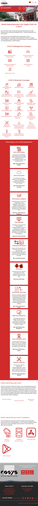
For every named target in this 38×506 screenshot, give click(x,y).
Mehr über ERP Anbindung (19, 258)
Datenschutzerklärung (33, 503)
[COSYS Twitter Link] (28, 498)
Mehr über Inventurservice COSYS (19, 307)
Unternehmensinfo (9, 489)
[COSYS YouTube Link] (32, 498)
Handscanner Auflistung (19, 400)
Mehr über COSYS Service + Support (19, 350)
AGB (26, 503)
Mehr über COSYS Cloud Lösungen (19, 186)
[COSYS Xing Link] (30, 498)
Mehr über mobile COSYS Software (19, 164)
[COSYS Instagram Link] (23, 498)
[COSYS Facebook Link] (25, 498)
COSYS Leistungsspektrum (9, 490)
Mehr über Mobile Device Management (19, 328)
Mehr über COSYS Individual (19, 236)
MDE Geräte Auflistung (6, 399)
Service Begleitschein (27, 489)
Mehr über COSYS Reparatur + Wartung (19, 374)
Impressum (20, 503)
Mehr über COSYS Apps (19, 279)
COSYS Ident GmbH (9, 492)
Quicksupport (27, 490)
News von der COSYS (9, 494)
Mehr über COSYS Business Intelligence (19, 213)
